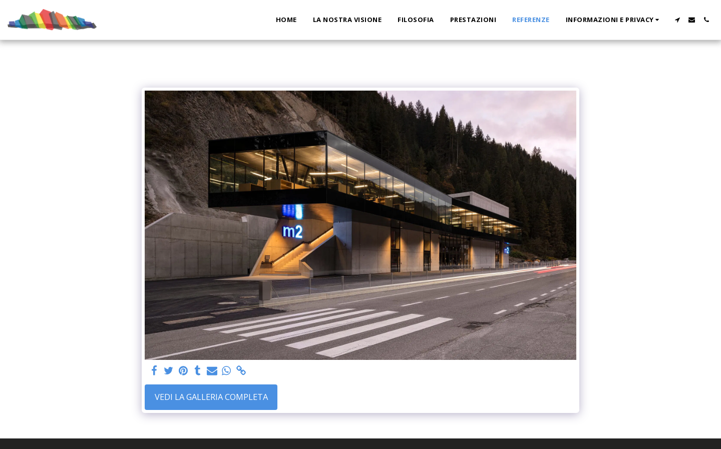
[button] (614, 20)
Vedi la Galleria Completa (211, 396)
